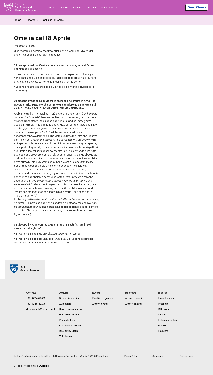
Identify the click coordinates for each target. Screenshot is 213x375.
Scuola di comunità (69, 298)
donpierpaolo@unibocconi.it (40, 309)
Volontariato (65, 336)
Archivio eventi (100, 303)
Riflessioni (163, 309)
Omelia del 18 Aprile (52, 19)
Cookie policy (158, 356)
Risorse (91, 7)
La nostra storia (166, 298)
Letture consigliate (168, 320)
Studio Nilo (44, 366)
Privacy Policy (130, 356)
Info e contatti (109, 7)
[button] (189, 356)
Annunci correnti (133, 298)
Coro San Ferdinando (70, 325)
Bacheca (77, 7)
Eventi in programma (102, 298)
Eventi (64, 7)
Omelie (162, 325)
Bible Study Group (68, 331)
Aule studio (65, 303)
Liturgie (162, 314)
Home (17, 19)
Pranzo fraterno (67, 320)
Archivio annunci (133, 303)
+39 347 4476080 (35, 298)
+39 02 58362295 (35, 303)
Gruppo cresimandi (69, 314)
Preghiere (163, 303)
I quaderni (163, 331)
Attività (51, 7)
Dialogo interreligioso (70, 309)
